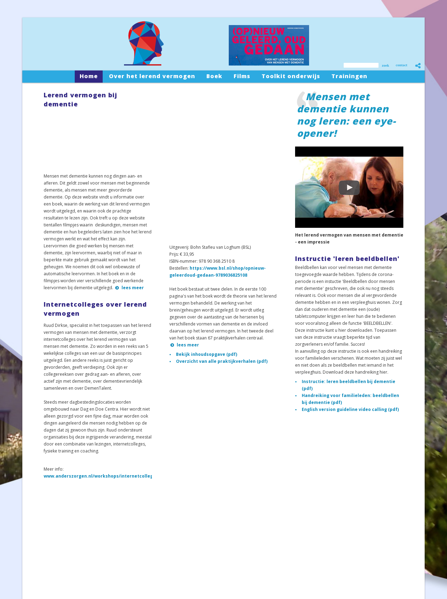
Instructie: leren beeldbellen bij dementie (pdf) (348, 385)
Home (39, 537)
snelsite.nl (338, 577)
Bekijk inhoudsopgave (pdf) (206, 354)
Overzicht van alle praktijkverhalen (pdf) (222, 361)
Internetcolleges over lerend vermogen (95, 308)
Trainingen (43, 575)
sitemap (375, 577)
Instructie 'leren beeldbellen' (347, 258)
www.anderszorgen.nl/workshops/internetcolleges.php (106, 476)
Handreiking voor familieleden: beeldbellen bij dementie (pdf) (350, 398)
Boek (38, 552)
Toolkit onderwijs (50, 568)
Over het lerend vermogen (59, 545)
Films (38, 560)
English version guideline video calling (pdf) (350, 409)
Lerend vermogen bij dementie (80, 99)
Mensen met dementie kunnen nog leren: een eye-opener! (346, 114)
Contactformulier (146, 564)
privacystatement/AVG (404, 577)
